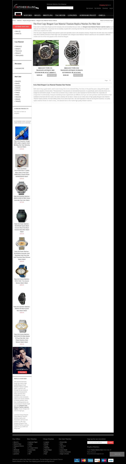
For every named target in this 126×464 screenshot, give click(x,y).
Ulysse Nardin (63, 450)
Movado (46, 444)
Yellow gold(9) (19, 55)
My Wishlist (98, 8)
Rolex (61, 444)
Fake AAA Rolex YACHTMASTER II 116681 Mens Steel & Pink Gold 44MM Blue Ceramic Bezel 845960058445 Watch (21, 172)
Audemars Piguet (33, 442)
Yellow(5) (18, 101)
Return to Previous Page (106, 20)
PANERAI (46, 448)
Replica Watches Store (97, 450)
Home (14, 20)
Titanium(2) (18, 51)
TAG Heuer (63, 446)
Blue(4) (17, 83)
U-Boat (62, 448)
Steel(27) (18, 49)
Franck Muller (32, 450)
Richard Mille (63, 442)
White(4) (17, 99)
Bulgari (46, 452)
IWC (30, 453)
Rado (45, 453)
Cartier (30, 446)
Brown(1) (18, 85)
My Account (89, 8)
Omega (46, 446)
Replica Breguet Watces (29, 20)
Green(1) (18, 90)
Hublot (30, 452)
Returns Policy (17, 444)
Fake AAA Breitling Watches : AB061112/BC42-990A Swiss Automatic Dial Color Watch (22, 198)
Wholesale (16, 450)
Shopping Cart (103, 5)
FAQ (15, 448)
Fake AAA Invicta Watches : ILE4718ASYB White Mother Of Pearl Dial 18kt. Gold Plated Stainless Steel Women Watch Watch (22, 338)
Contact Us (16, 452)
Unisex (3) (18, 33)
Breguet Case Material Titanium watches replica (96, 27)
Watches (19, 20)
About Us (16, 442)
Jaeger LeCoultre (64, 453)
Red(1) (17, 94)
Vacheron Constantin (65, 452)
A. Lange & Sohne (33, 448)
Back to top (117, 454)
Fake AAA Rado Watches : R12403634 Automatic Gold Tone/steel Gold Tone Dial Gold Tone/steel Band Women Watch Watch (21, 255)
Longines (46, 442)
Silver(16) (18, 97)
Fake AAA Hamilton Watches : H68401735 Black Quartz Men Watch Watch (21, 308)
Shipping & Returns (19, 446)
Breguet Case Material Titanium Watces (47, 20)
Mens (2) (17, 31)
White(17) (18, 53)
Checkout (105, 8)
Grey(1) (17, 92)
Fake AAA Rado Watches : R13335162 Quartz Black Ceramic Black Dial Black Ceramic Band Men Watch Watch (21, 227)
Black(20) (18, 81)
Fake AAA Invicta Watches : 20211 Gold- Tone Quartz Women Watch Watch (22, 281)
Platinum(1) (18, 46)
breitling (31, 444)
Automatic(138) (19, 68)
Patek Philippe (48, 450)
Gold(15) (17, 88)
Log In (111, 8)
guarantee (16, 453)
